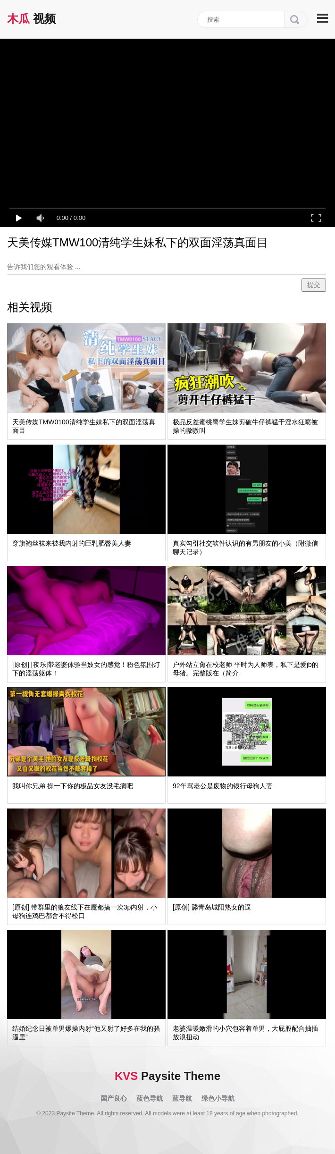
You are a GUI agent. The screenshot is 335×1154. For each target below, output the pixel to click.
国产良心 (113, 1098)
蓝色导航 (149, 1098)
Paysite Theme (167, 1076)
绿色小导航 (217, 1098)
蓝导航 (182, 1098)
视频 (31, 18)
